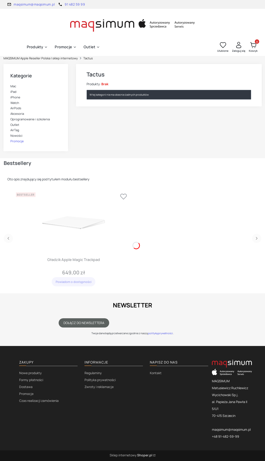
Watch (14, 103)
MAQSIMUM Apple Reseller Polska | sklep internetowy (40, 58)
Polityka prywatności (100, 380)
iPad (13, 92)
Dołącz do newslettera (83, 323)
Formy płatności (31, 380)
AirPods (15, 108)
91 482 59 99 (75, 4)
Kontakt (156, 373)
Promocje (17, 141)
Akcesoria (17, 114)
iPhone (15, 97)
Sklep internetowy (131, 455)
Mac (13, 86)
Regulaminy (93, 373)
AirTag (14, 130)
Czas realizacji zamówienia (39, 400)
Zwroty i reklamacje (99, 387)
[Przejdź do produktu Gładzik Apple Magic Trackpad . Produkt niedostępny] (73, 223)
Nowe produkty (30, 373)
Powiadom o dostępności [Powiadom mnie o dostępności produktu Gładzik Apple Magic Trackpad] (73, 282)
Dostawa (26, 387)
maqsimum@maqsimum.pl (34, 4)
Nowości (16, 135)
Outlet (14, 125)
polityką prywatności (160, 333)
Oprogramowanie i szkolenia (30, 119)
